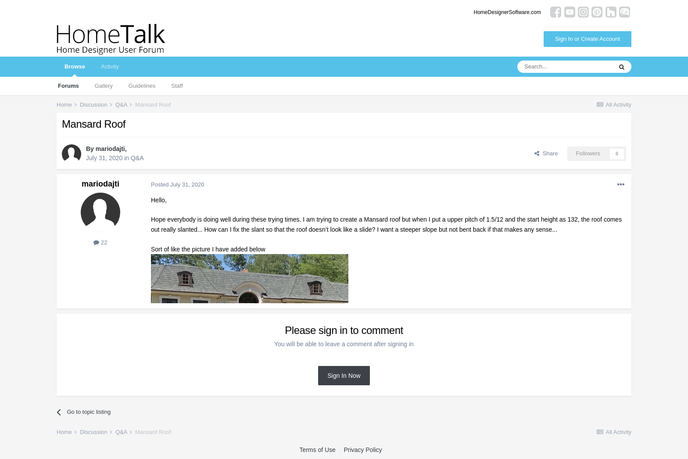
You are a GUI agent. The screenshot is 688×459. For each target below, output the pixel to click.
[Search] (564, 67)
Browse (74, 70)
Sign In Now (343, 375)
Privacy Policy (363, 449)
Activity (110, 66)
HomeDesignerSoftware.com (507, 12)
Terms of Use (317, 449)
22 (100, 242)
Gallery (104, 85)
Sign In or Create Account (587, 39)
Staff (177, 85)
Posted (177, 184)
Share (546, 153)
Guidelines (142, 85)
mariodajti (110, 148)
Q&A (137, 157)
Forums (68, 85)
